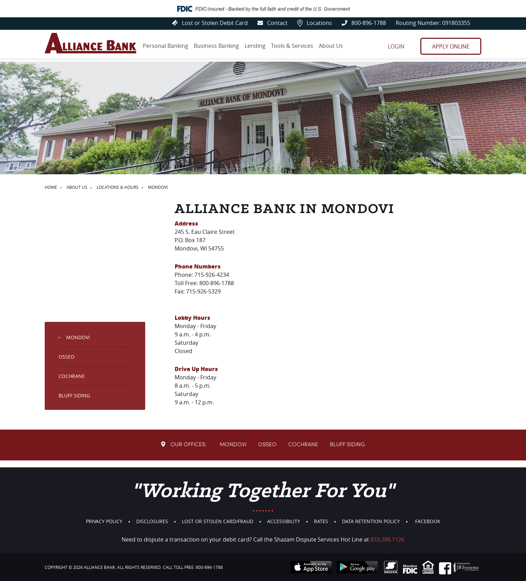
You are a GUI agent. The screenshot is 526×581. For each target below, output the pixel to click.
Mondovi (78, 344)
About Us (334, 47)
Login (395, 48)
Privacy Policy (104, 521)
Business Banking (217, 47)
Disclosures (152, 521)
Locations (312, 23)
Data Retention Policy (371, 521)
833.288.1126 (387, 539)
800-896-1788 (362, 23)
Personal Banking (166, 47)
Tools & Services (294, 47)
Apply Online (451, 48)
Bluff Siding (74, 402)
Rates (321, 521)
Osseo (66, 363)
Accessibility (283, 521)
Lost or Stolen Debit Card (204, 23)
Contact (268, 23)
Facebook (427, 521)
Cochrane (72, 383)
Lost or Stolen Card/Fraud (217, 521)
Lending (256, 47)
